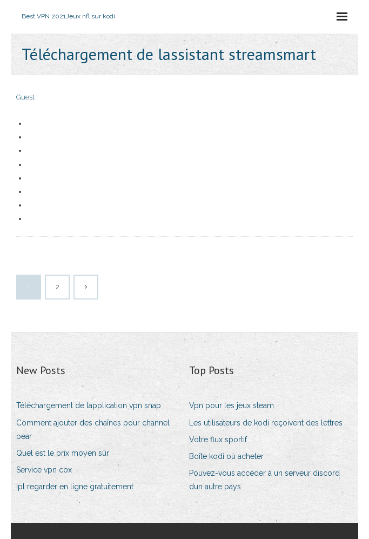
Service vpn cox (44, 469)
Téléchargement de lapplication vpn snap (88, 405)
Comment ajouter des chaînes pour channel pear (93, 429)
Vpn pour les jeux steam (231, 405)
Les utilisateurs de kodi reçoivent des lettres (266, 422)
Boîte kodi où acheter (226, 456)
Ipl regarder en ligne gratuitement (74, 486)
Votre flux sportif (218, 439)
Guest (25, 97)
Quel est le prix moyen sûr (62, 453)
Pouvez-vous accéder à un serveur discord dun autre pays (264, 480)
